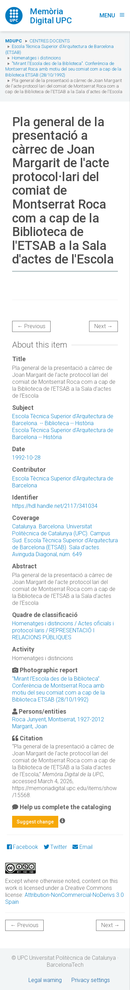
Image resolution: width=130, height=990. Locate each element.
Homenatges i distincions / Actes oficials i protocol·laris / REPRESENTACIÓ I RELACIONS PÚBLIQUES (63, 630)
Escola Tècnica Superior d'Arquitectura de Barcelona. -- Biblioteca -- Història (62, 420)
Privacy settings (90, 980)
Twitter (55, 847)
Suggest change (35, 822)
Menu (112, 15)
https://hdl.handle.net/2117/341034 (54, 506)
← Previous (31, 326)
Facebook (22, 847)
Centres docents (49, 40)
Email (82, 847)
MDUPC (13, 40)
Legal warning (45, 980)
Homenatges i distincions (36, 57)
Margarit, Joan (29, 726)
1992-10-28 (26, 457)
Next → (103, 326)
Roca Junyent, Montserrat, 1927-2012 (58, 719)
